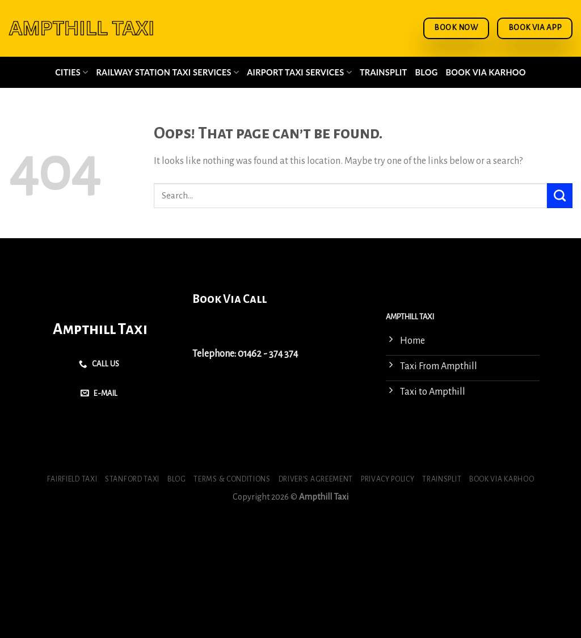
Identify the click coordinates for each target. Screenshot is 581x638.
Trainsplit (383, 72)
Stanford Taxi (132, 479)
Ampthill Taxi (100, 329)
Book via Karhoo (486, 72)
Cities (71, 72)
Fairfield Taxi (72, 479)
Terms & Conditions (231, 479)
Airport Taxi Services (299, 72)
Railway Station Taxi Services (167, 72)
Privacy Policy (388, 479)
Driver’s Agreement (316, 479)
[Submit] (559, 195)
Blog (426, 72)
